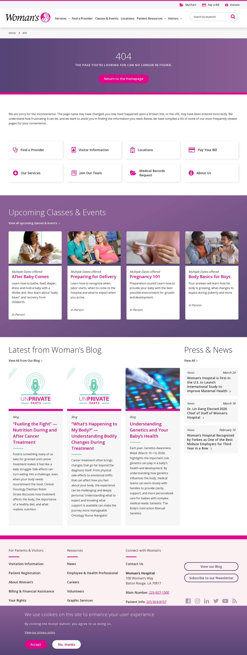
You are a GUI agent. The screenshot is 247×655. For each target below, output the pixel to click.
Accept (35, 645)
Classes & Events (106, 18)
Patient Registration (24, 573)
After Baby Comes (30, 276)
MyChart (190, 4)
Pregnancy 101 (145, 276)
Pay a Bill (213, 4)
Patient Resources (150, 18)
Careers (73, 582)
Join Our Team (90, 173)
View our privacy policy (40, 633)
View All (189, 361)
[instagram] (197, 601)
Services (61, 18)
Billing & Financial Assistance (31, 591)
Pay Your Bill (207, 150)
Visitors (173, 18)
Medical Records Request (152, 173)
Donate (234, 4)
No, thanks (66, 645)
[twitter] (216, 601)
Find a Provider (82, 18)
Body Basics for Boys (210, 276)
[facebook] (188, 601)
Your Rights (17, 600)
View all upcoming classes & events (33, 223)
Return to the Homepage (123, 79)
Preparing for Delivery (93, 276)
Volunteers (75, 591)
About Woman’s (21, 582)
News (71, 564)
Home (12, 33)
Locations (127, 18)
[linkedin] (206, 601)
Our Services (30, 173)
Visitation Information (26, 564)
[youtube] (225, 601)
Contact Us (134, 564)
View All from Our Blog (24, 361)
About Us (204, 173)
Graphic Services (80, 600)
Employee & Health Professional (92, 573)
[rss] (234, 601)
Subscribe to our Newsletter (211, 578)
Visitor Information (94, 150)
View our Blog (211, 566)
